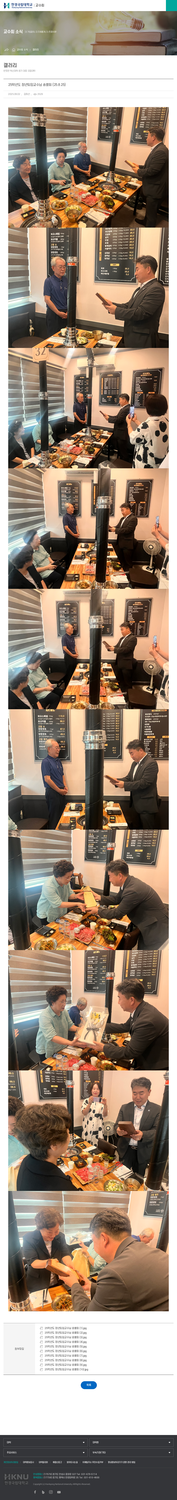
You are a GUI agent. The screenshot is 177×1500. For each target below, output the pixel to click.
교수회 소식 (22, 49)
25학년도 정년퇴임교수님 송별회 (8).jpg (66, 1360)
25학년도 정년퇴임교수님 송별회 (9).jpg (66, 1365)
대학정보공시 (28, 1462)
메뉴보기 (171, 5)
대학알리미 (43, 1462)
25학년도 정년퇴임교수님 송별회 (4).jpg (66, 1342)
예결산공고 (57, 1462)
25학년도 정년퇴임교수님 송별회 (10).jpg (66, 1369)
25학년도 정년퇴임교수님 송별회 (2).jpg (66, 1332)
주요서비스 (12, 1452)
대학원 (96, 1442)
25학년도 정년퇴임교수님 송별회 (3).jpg (66, 1337)
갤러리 (36, 49)
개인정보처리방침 (10, 1462)
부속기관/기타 (99, 1452)
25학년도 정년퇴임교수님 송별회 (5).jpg (66, 1346)
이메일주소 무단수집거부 (92, 1462)
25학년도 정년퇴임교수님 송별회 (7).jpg (66, 1355)
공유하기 (7, 50)
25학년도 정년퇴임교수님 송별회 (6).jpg (66, 1351)
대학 (9, 1442)
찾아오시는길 (72, 1462)
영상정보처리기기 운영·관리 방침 (121, 1462)
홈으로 (14, 50)
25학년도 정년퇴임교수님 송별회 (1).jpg (66, 1328)
